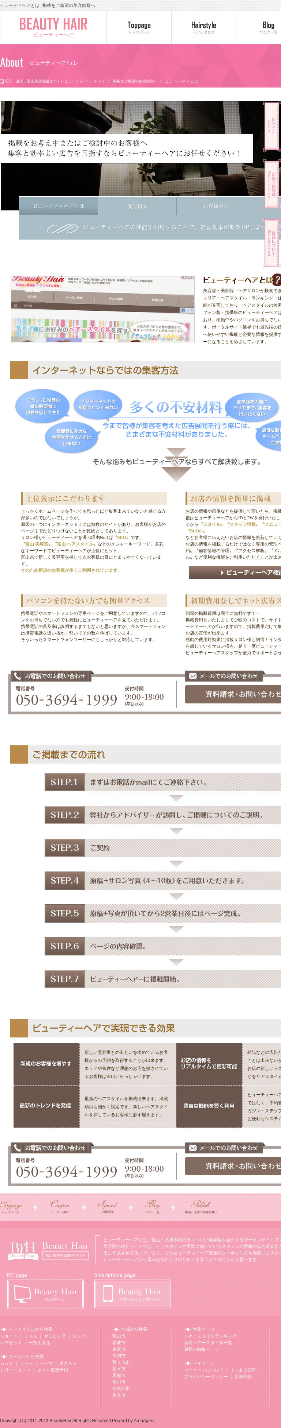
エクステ (68, 1363)
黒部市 (118, 1375)
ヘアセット (11, 1342)
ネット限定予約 (52, 1370)
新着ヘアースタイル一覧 (208, 1342)
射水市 (118, 1368)
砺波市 (118, 1342)
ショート (9, 1336)
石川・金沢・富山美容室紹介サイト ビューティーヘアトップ (55, 81)
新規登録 (243, 1376)
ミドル (30, 1336)
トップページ (139, 32)
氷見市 (118, 1395)
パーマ (46, 1363)
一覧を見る (39, 1342)
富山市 (118, 1336)
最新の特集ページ (201, 1349)
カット (6, 1363)
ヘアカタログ (204, 32)
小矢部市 (121, 1388)
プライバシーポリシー (206, 1376)
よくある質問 (243, 1370)
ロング (79, 1336)
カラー (26, 1363)
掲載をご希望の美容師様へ (135, 81)
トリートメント (15, 1370)
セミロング (55, 1336)
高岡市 (118, 1355)
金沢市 (118, 1349)
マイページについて (204, 1370)
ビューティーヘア (53, 35)
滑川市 (118, 1382)
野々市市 (121, 1362)
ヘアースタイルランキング (210, 1336)
